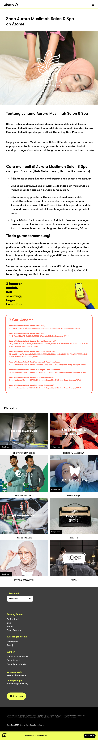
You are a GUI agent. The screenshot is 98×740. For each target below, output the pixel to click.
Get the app (16, 696)
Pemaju (10, 645)
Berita (10, 626)
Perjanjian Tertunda (16, 664)
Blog (9, 623)
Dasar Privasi (13, 660)
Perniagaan (12, 641)
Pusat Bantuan (14, 630)
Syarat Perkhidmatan (17, 656)
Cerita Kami (12, 619)
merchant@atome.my (17, 683)
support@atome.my (16, 675)
